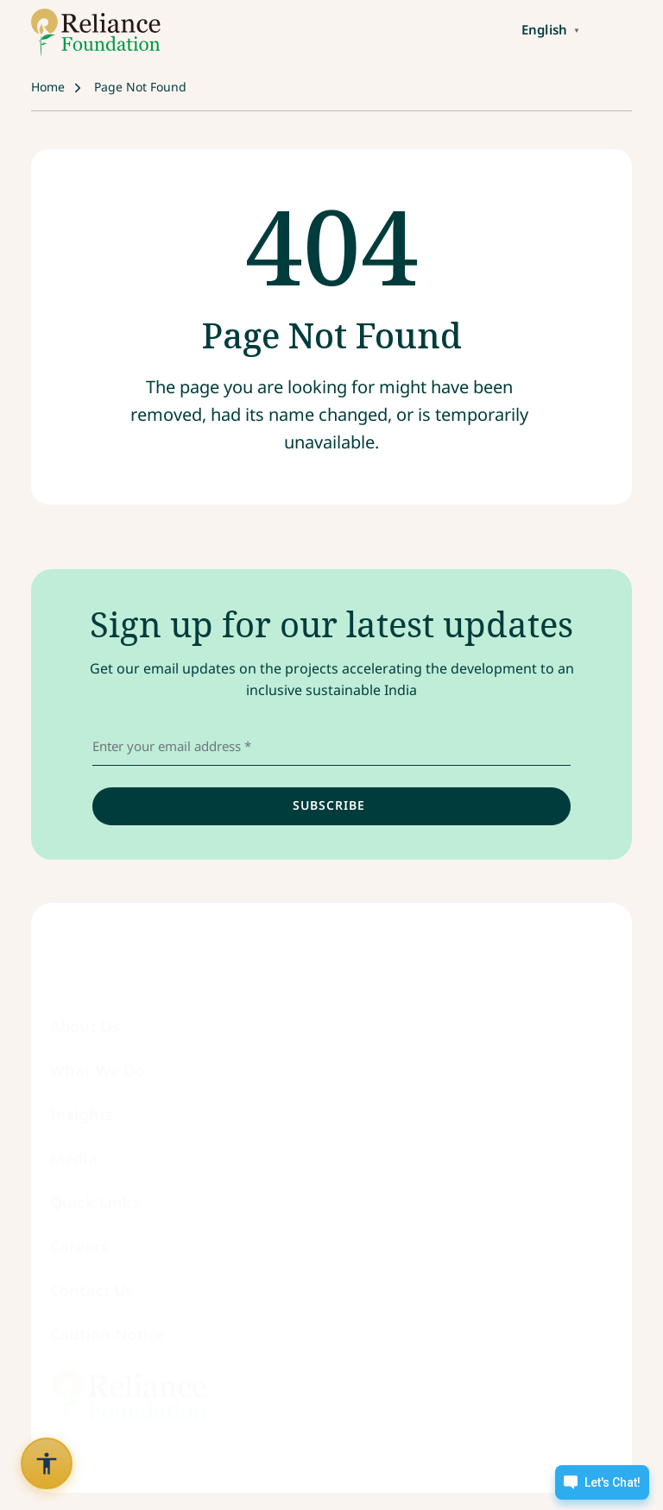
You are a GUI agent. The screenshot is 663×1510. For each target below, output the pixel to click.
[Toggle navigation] (612, 28)
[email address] (331, 747)
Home (48, 86)
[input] (331, 806)
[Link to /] (96, 33)
